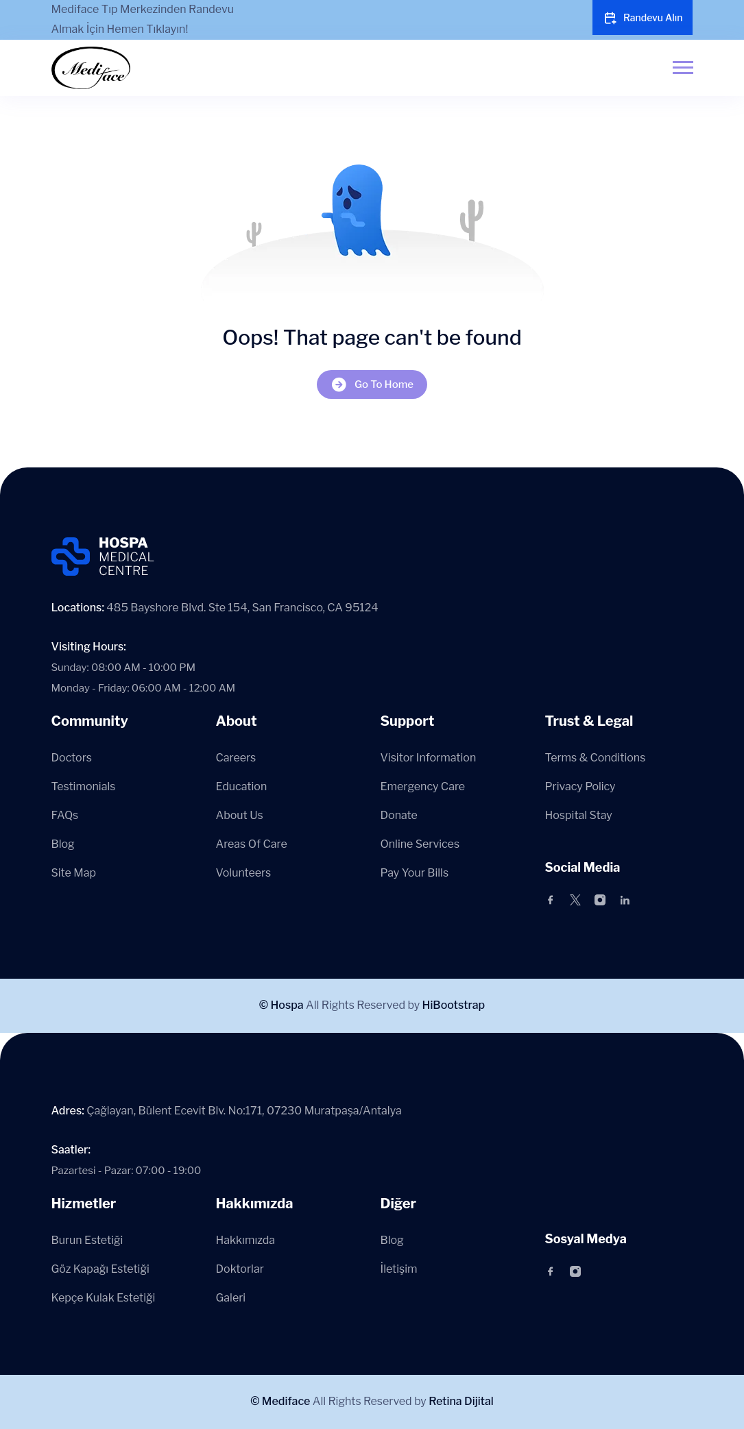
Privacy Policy (580, 786)
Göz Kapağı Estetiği (100, 1268)
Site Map (74, 872)
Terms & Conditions (595, 757)
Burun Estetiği (87, 1240)
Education (241, 786)
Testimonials (83, 786)
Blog (63, 844)
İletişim (399, 1268)
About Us (239, 815)
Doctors (71, 757)
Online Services (420, 844)
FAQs (65, 815)
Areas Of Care (251, 844)
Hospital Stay (578, 815)
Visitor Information (429, 757)
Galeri (231, 1297)
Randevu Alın (643, 18)
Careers (236, 757)
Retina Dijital (461, 1401)
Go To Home (372, 384)
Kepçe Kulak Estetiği (103, 1297)
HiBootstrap (453, 1005)
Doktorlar (240, 1268)
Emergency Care (423, 786)
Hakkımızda (246, 1240)
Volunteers (244, 872)
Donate (399, 815)
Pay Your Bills (415, 872)
